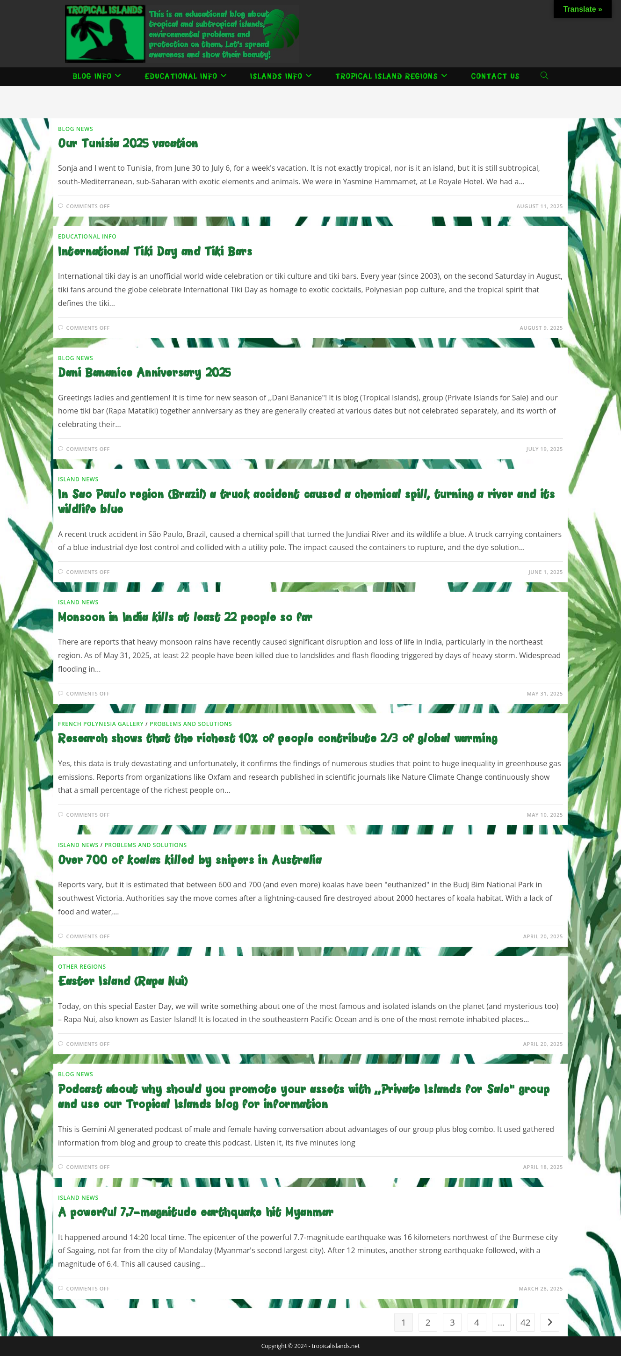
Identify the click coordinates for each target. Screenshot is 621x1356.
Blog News (75, 129)
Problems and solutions (191, 724)
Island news (78, 479)
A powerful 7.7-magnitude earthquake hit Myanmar (195, 1213)
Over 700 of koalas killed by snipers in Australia (189, 861)
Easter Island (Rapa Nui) (123, 982)
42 (525, 1322)
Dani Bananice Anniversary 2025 (144, 373)
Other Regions (82, 967)
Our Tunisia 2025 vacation (128, 144)
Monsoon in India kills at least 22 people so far (185, 618)
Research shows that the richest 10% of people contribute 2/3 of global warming (278, 739)
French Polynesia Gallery (101, 724)
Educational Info (87, 236)
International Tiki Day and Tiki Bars (155, 252)
